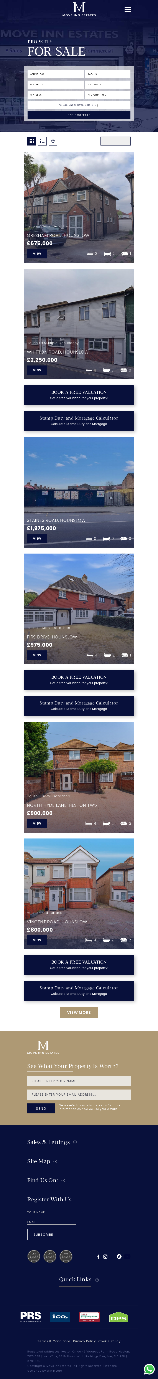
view (37, 253)
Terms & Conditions (54, 1341)
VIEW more (79, 1012)
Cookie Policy (109, 1341)
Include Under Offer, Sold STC (77, 105)
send (41, 1108)
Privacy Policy (84, 1341)
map (53, 141)
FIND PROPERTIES (79, 115)
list (42, 141)
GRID (32, 141)
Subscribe (43, 1234)
